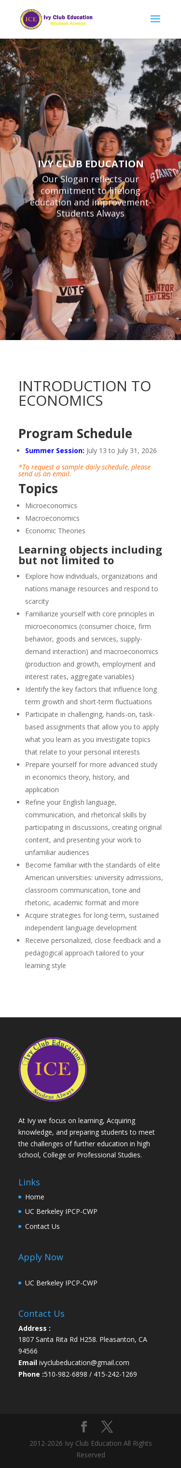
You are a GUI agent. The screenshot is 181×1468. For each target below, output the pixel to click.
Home (34, 1196)
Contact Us (42, 1226)
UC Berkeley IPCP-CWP (61, 1211)
